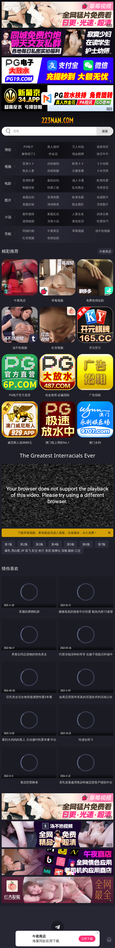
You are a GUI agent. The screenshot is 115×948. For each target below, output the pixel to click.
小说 (8, 217)
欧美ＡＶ (78, 163)
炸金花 (53, 154)
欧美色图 (78, 197)
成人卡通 (78, 180)
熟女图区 (78, 204)
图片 (8, 200)
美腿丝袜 (28, 204)
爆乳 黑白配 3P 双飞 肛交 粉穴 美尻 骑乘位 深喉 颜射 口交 (43, 551)
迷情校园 (28, 221)
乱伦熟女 (78, 187)
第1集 (8, 544)
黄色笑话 (78, 221)
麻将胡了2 (28, 154)
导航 (8, 233)
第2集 (24, 544)
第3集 (39, 544)
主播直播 (78, 171)
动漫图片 (102, 197)
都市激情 (28, 214)
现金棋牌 (78, 154)
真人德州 (53, 147)
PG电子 (28, 147)
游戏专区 (102, 147)
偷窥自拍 (28, 197)
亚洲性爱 (28, 180)
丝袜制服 (53, 171)
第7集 (102, 544)
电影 (8, 183)
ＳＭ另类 (102, 171)
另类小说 (53, 221)
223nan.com (57, 120)
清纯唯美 (53, 204)
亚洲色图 (53, 197)
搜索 (105, 131)
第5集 (70, 544)
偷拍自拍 (53, 180)
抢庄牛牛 (102, 154)
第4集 (55, 544)
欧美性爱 (102, 180)
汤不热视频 (102, 231)
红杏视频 (28, 238)
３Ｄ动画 (102, 163)
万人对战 (78, 147)
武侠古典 (102, 214)
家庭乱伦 (53, 214)
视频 (8, 166)
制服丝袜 (28, 187)
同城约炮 (28, 231)
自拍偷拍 (53, 163)
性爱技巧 (102, 221)
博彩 (8, 149)
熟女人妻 (28, 171)
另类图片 (102, 204)
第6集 (86, 544)
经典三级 (53, 187)
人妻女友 (78, 214)
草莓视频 (78, 231)
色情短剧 (53, 238)
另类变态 (102, 187)
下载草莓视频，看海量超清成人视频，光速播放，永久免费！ (64, 532)
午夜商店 (53, 231)
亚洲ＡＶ (28, 163)
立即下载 (87, 939)
